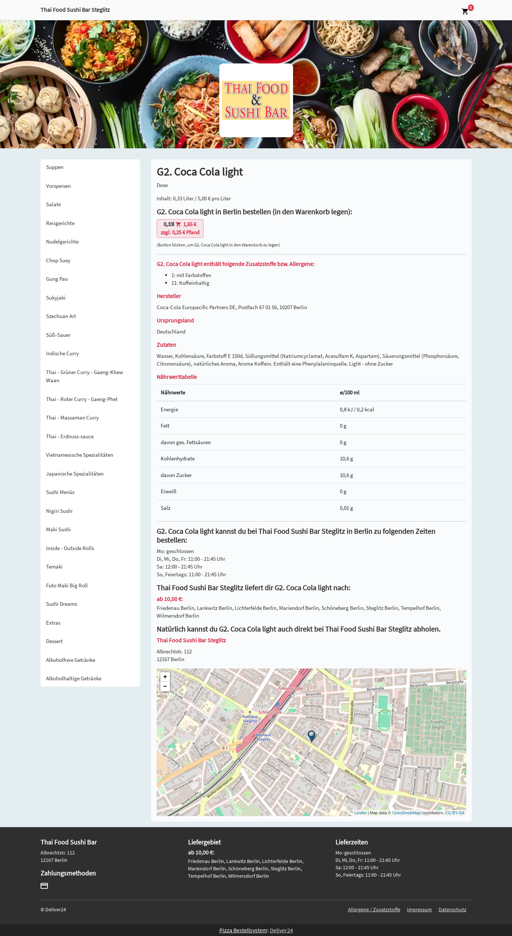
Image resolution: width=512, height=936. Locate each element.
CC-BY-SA (454, 813)
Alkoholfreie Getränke (70, 659)
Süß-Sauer (58, 334)
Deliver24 (281, 930)
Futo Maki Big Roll (67, 585)
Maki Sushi (58, 529)
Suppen (54, 166)
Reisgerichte (60, 223)
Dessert (54, 641)
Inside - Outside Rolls (70, 548)
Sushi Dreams (61, 603)
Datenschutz (452, 909)
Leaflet (361, 813)
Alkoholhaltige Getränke (73, 678)
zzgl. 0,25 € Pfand (180, 228)
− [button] (165, 686)
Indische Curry (62, 353)
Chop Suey (58, 260)
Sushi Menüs (60, 491)
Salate (53, 204)
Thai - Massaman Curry (72, 417)
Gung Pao (57, 278)
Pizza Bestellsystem (243, 930)
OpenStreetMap (406, 813)
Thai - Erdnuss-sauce (70, 436)
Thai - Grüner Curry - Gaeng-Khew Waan (84, 376)
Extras (53, 622)
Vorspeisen (58, 185)
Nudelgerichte (62, 241)
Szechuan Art (61, 316)
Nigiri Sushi (59, 510)
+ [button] (165, 677)
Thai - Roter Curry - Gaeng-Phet (82, 399)
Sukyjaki (56, 297)
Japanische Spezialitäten (75, 473)
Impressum (419, 909)
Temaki (54, 566)
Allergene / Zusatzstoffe (374, 909)
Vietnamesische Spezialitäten (79, 454)
